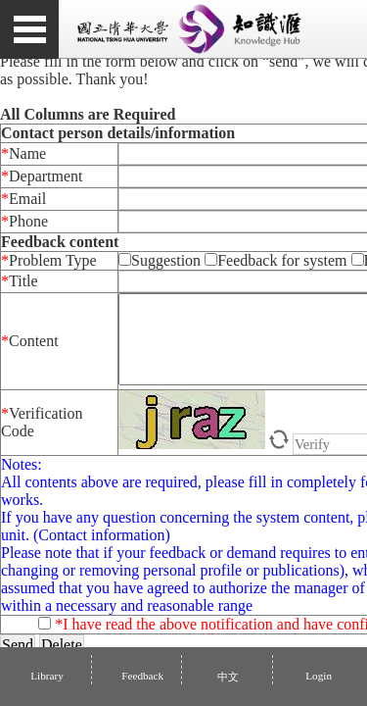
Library (47, 675)
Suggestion (161, 260)
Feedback (142, 675)
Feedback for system (275, 260)
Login (317, 675)
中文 (226, 676)
